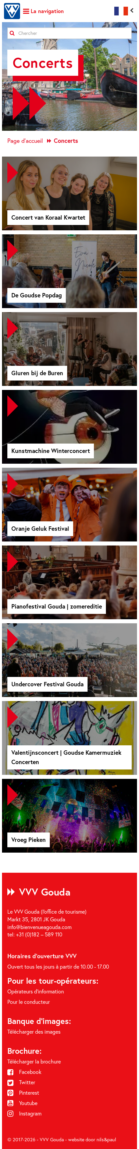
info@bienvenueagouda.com (39, 927)
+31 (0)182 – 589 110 (39, 934)
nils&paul (106, 1140)
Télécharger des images (33, 1031)
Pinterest (23, 1092)
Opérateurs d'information (35, 991)
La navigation (43, 10)
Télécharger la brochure (34, 1061)
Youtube (22, 1103)
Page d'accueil (25, 140)
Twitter (21, 1082)
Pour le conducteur (28, 1001)
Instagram (24, 1113)
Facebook (24, 1072)
